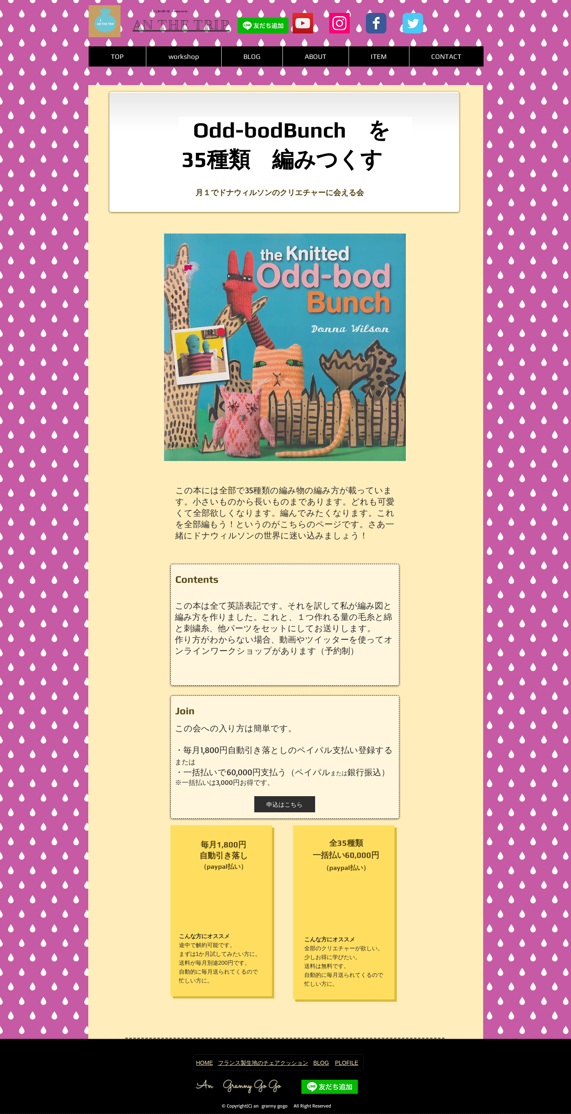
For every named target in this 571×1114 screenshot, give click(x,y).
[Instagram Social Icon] (339, 23)
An (204, 1085)
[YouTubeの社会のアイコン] (303, 23)
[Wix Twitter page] (413, 23)
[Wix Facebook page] (376, 23)
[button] (379, 56)
